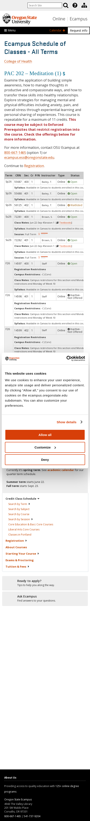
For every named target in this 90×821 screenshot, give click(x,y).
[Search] (66, 5)
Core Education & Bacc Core (30, 524)
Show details (67, 422)
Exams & (20, 560)
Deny (45, 459)
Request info (78, 30)
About (16, 547)
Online (59, 19)
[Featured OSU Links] (75, 5)
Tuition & (17, 566)
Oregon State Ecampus (18, 799)
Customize (45, 447)
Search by (19, 504)
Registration (34, 165)
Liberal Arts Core (23, 529)
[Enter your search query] (45, 5)
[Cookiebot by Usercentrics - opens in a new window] (66, 358)
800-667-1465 (15, 152)
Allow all (45, 435)
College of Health (18, 61)
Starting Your (22, 553)
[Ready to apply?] (45, 583)
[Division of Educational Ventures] (84, 5)
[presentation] (74, 5)
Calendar (57, 30)
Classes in (19, 534)
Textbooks (65, 222)
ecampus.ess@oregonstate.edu (29, 157)
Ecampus (78, 19)
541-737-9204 (32, 816)
